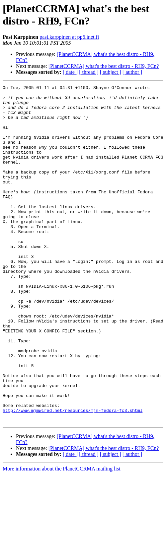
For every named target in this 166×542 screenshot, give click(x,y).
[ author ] (132, 72)
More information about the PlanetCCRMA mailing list (62, 536)
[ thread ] (89, 72)
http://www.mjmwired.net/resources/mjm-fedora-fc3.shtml (72, 476)
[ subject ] (110, 72)
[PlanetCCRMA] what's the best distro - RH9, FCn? (103, 66)
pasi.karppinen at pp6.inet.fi (69, 37)
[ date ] (70, 72)
